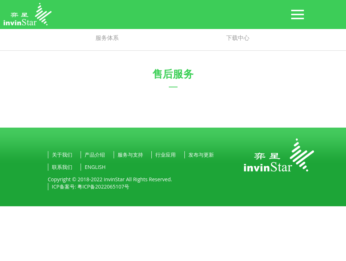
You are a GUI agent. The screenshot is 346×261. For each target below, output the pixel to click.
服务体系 (107, 37)
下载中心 (237, 37)
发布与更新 (201, 154)
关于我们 (62, 154)
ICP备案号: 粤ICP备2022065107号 (91, 186)
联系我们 (62, 166)
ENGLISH (95, 166)
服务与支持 (130, 154)
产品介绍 (95, 154)
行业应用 (165, 154)
